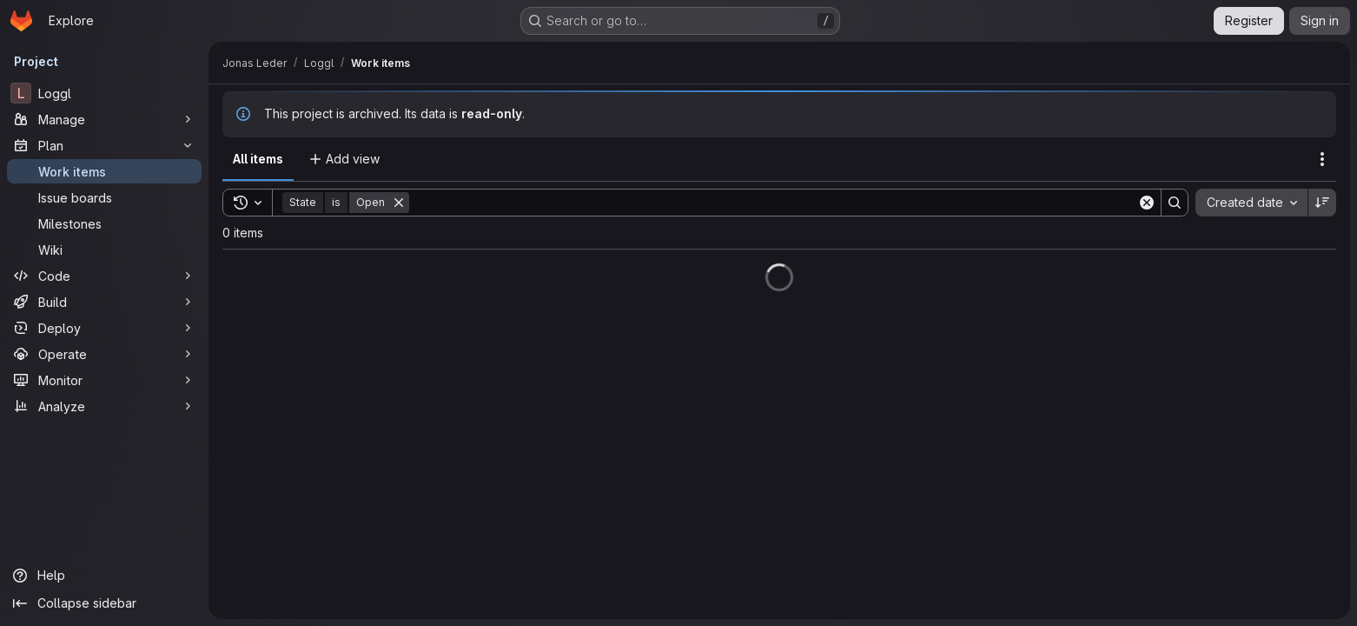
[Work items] (104, 171)
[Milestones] (104, 223)
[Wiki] (104, 249)
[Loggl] (104, 93)
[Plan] (104, 145)
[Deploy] (104, 328)
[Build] (104, 302)
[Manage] (104, 119)
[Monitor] (104, 380)
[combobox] (1251, 202)
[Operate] (104, 354)
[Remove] (398, 202)
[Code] (104, 275)
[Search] (773, 202)
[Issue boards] (104, 197)
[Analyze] (104, 406)
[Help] (104, 575)
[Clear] (1146, 202)
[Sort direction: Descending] (1322, 202)
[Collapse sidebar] (104, 603)
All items (258, 158)
